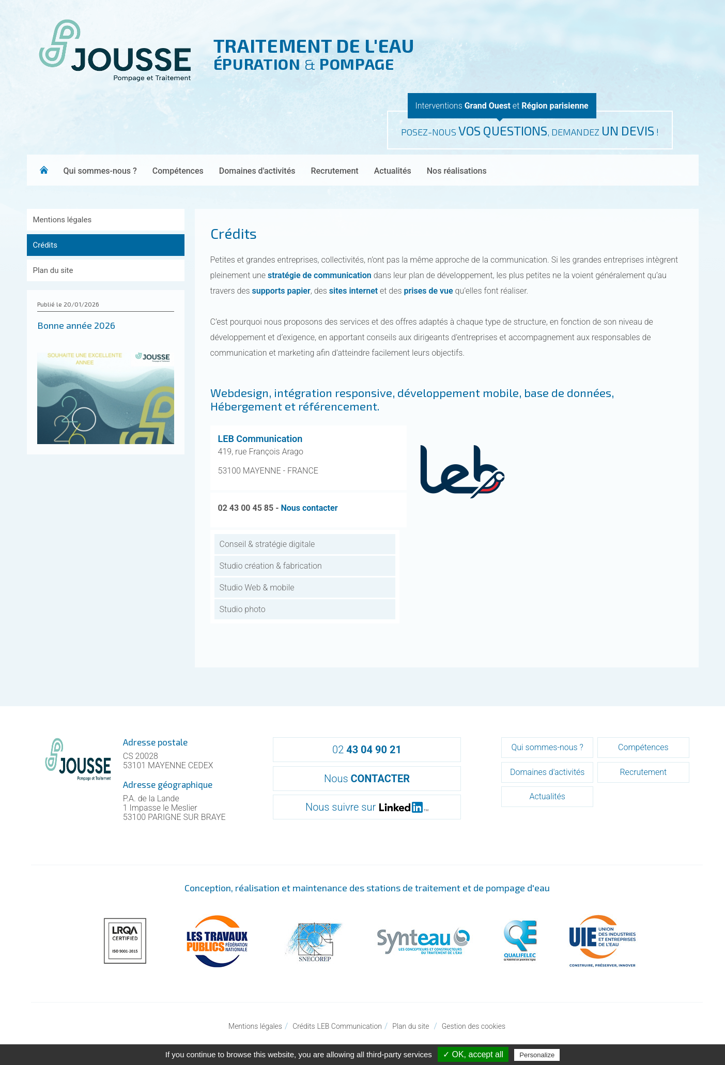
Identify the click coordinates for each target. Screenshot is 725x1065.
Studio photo (243, 609)
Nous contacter (309, 508)
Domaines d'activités (257, 171)
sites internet (353, 291)
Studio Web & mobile (257, 587)
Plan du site (53, 270)
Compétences (178, 171)
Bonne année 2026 (76, 325)
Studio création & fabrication (271, 566)
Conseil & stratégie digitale (267, 544)
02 (367, 749)
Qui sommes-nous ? (100, 171)
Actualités (392, 171)
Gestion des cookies (473, 1026)
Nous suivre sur (366, 807)
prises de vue (428, 291)
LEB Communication (260, 438)
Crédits (45, 245)
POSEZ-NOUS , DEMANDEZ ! (530, 130)
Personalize (536, 1055)
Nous (367, 778)
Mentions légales (62, 219)
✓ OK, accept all (473, 1054)
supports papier (281, 291)
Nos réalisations (457, 171)
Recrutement (334, 171)
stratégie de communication (320, 275)
